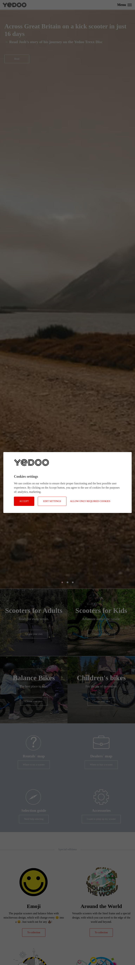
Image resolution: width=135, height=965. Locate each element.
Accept (24, 501)
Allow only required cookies (90, 501)
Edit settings (52, 501)
